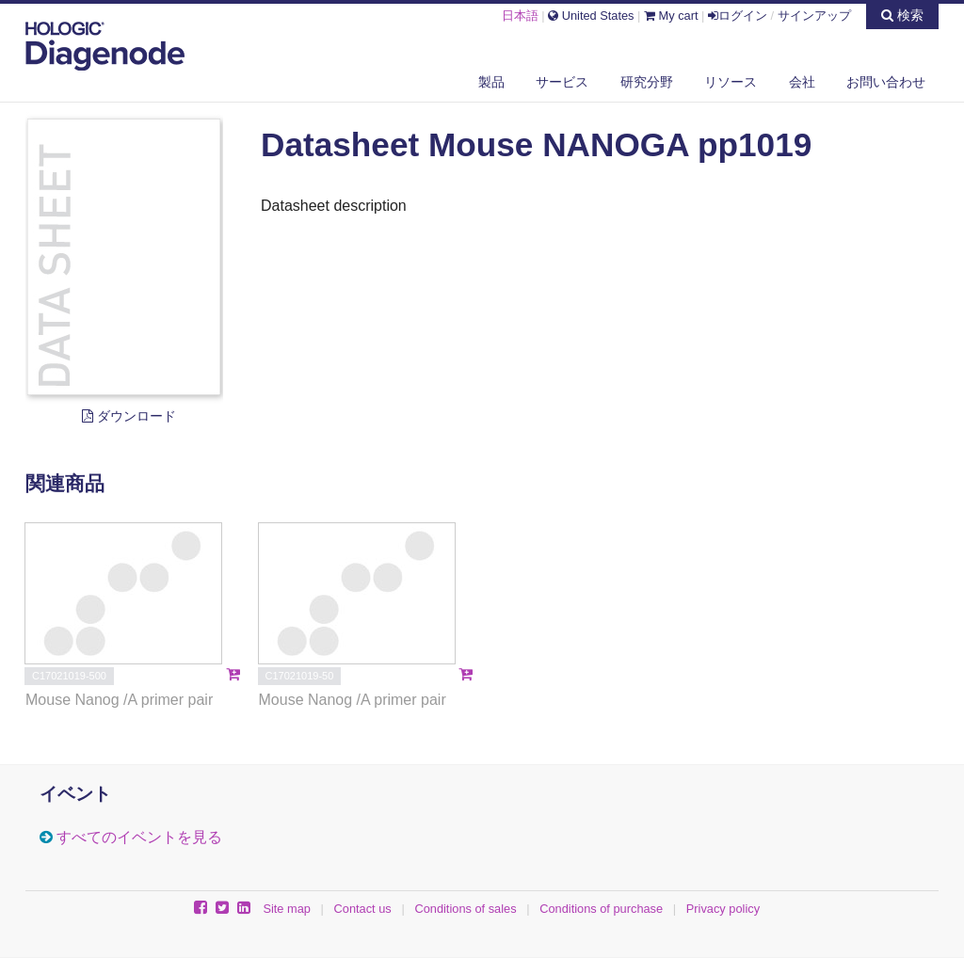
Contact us (363, 909)
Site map (287, 909)
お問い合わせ (885, 81)
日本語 (520, 15)
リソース (730, 81)
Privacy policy (723, 909)
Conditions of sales (465, 909)
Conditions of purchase (601, 909)
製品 (491, 81)
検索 (902, 15)
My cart (671, 15)
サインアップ (814, 15)
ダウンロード (129, 415)
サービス (562, 81)
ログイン (737, 15)
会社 (802, 81)
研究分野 (646, 81)
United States (591, 15)
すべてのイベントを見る (139, 837)
